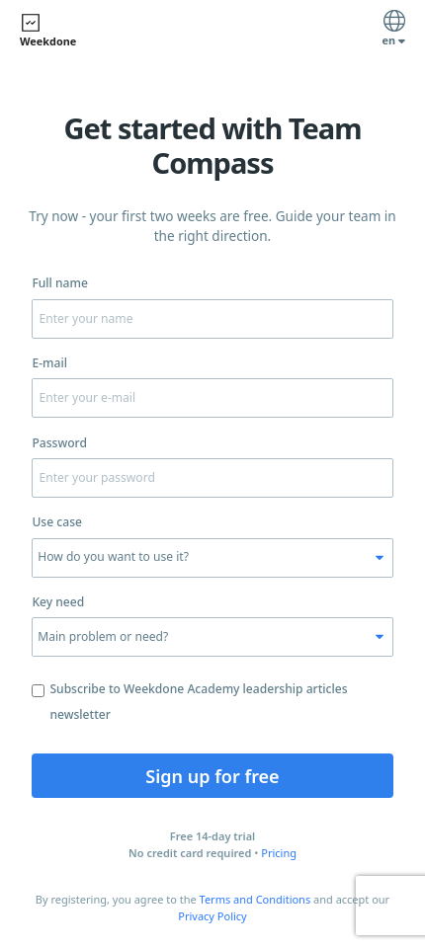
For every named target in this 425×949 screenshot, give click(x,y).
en (393, 31)
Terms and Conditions (255, 899)
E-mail (49, 363)
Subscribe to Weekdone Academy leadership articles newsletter (189, 701)
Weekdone (48, 30)
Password (59, 443)
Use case (57, 522)
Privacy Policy (212, 916)
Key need (58, 601)
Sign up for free (212, 776)
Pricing (279, 852)
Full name (60, 283)
